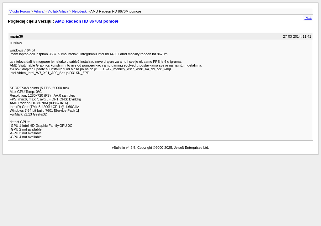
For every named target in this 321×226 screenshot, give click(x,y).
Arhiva (39, 11)
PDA (308, 18)
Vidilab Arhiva (58, 11)
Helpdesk (79, 11)
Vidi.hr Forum (19, 11)
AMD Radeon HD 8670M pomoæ (86, 21)
